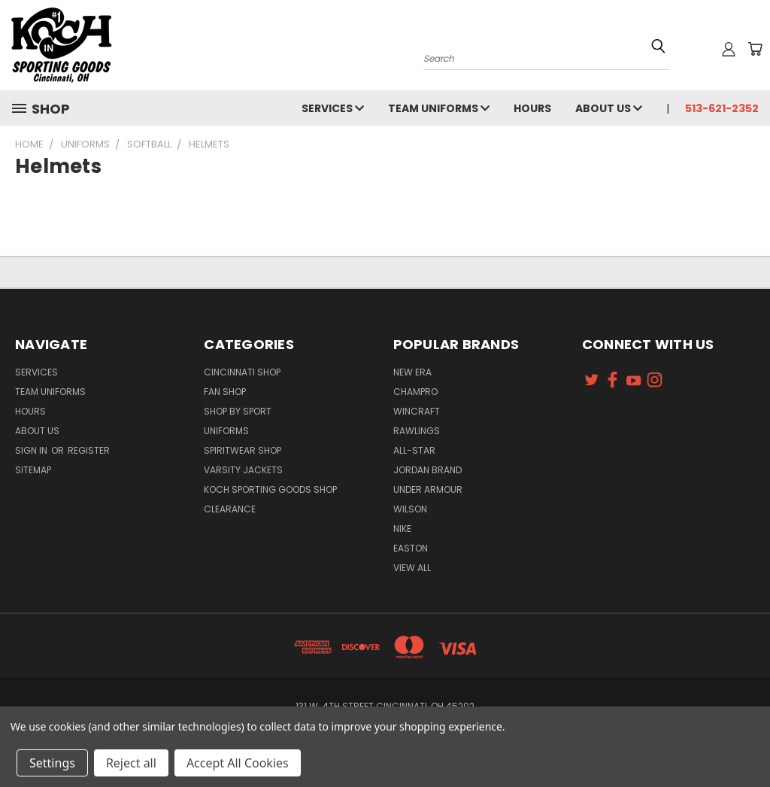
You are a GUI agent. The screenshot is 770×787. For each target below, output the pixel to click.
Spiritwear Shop (242, 450)
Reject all (131, 763)
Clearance (230, 509)
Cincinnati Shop (242, 372)
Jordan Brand (427, 469)
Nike (402, 528)
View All (412, 567)
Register (89, 450)
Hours (532, 108)
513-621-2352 (722, 108)
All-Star (414, 450)
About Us (608, 108)
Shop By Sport (237, 411)
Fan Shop (225, 391)
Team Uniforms (439, 108)
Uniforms (226, 430)
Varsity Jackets (243, 469)
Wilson (410, 509)
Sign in (32, 450)
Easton (410, 548)
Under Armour (427, 489)
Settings (52, 763)
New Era (412, 372)
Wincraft (416, 411)
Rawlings (416, 430)
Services (333, 108)
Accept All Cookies (237, 763)
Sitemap (33, 469)
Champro (415, 391)
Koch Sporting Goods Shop (270, 489)
